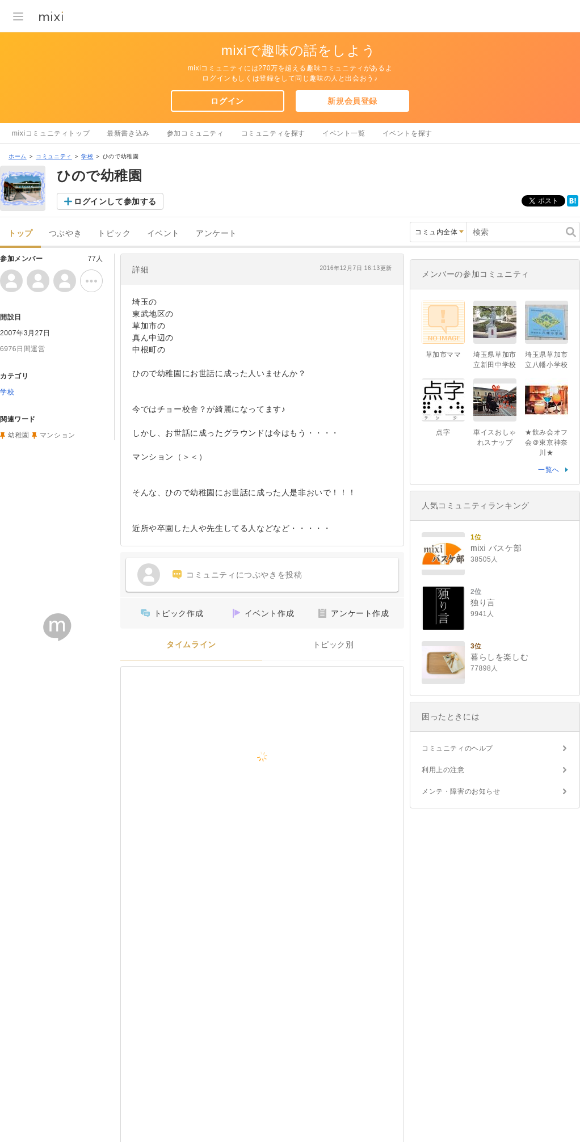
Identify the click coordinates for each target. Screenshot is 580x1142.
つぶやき (65, 233)
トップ (20, 233)
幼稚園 (19, 435)
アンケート (216, 233)
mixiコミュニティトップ (51, 133)
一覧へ (549, 470)
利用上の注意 (443, 770)
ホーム (18, 156)
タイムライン (191, 644)
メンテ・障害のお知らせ (461, 791)
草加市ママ (443, 355)
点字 (443, 432)
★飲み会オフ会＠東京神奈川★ (546, 442)
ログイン (227, 101)
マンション (57, 435)
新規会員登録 (352, 101)
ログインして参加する (115, 201)
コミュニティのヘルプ (457, 748)
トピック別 (333, 644)
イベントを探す (407, 133)
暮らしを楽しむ (499, 656)
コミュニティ (54, 156)
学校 (87, 156)
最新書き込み (128, 133)
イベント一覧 (343, 133)
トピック (114, 233)
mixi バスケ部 (496, 548)
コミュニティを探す (273, 133)
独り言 (482, 602)
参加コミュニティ (195, 133)
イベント (163, 233)
